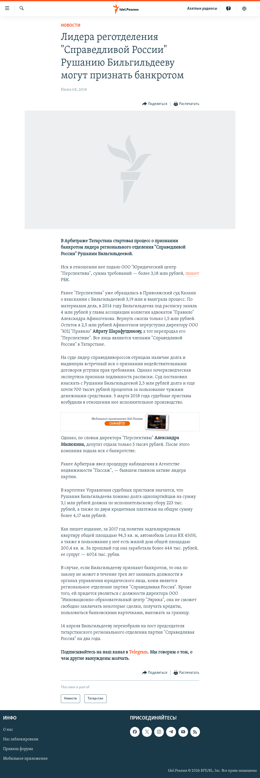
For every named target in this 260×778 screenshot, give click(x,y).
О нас (8, 730)
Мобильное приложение (25, 759)
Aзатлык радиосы (202, 9)
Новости (70, 25)
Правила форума (18, 749)
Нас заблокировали (20, 739)
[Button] (154, 104)
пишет (192, 273)
